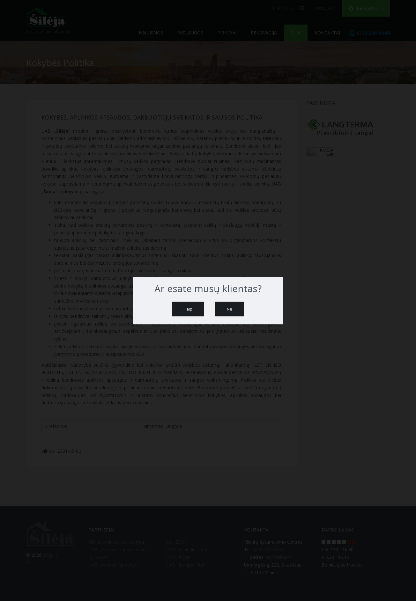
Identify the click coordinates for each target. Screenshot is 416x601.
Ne (229, 309)
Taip (188, 309)
